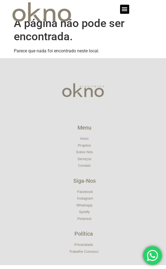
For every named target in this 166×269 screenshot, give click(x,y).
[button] (124, 9)
